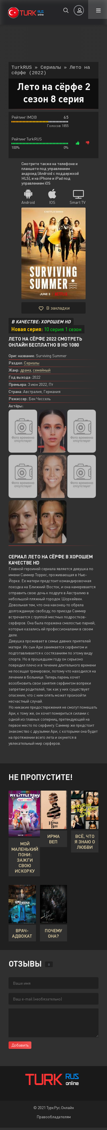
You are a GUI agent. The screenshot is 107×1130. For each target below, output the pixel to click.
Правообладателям (54, 1119)
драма (25, 372)
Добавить (20, 1047)
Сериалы (31, 365)
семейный (42, 372)
